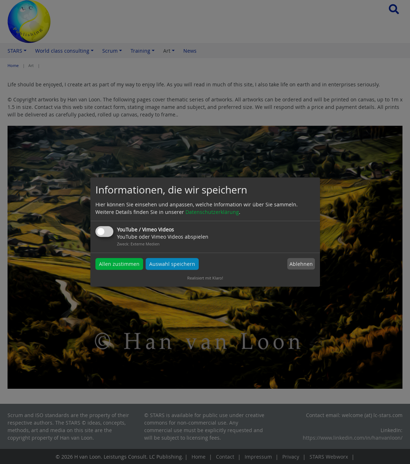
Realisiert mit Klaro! (205, 278)
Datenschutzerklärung (212, 212)
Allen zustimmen (119, 263)
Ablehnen (301, 263)
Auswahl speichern (172, 263)
